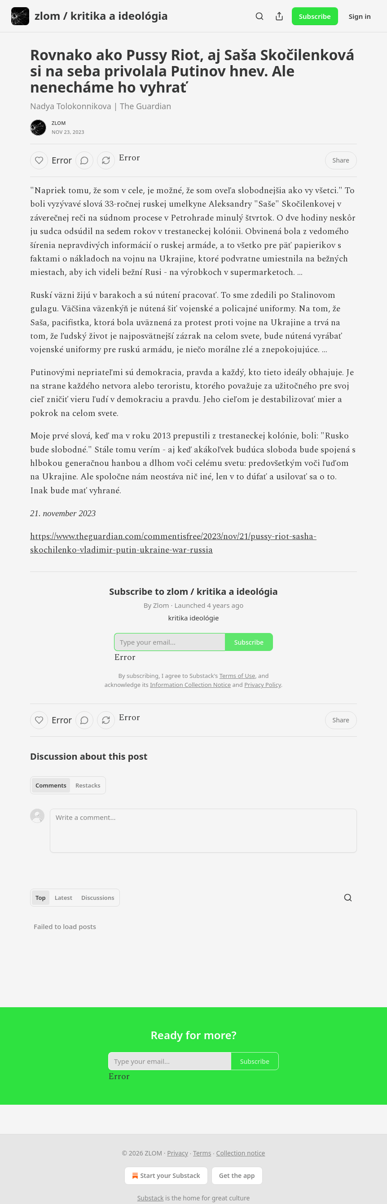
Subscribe (315, 16)
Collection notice (240, 1153)
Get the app (237, 1175)
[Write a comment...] (203, 831)
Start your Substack (165, 1176)
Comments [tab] (50, 785)
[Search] (259, 16)
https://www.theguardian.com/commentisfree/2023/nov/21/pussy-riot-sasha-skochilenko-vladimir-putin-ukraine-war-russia (173, 543)
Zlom (59, 123)
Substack (150, 1198)
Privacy (177, 1153)
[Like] (39, 160)
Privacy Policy (262, 685)
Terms (202, 1153)
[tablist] (68, 785)
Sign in (360, 16)
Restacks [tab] (88, 785)
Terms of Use (237, 676)
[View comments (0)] (84, 160)
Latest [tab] (63, 898)
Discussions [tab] (97, 898)
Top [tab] (40, 898)
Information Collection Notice (190, 685)
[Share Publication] (279, 16)
